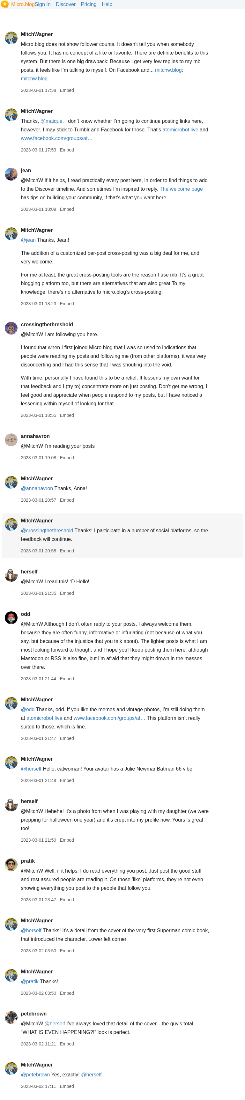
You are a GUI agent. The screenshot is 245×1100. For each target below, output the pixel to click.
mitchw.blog (168, 70)
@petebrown (35, 1074)
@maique (52, 121)
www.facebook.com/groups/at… (57, 138)
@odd (27, 709)
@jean (28, 240)
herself (29, 571)
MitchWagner (37, 34)
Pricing (89, 4)
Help (107, 4)
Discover (66, 4)
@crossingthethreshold (47, 530)
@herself (31, 768)
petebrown (34, 1013)
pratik (28, 861)
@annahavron (37, 488)
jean (26, 170)
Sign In (43, 4)
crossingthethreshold (47, 324)
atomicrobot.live (180, 129)
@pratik (29, 981)
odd (25, 614)
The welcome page (181, 189)
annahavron (35, 436)
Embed (67, 90)
